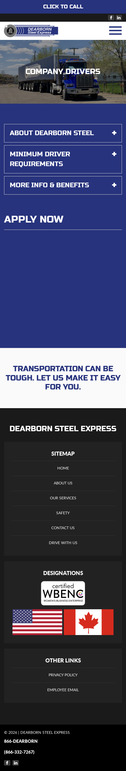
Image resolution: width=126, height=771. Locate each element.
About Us (63, 483)
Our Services (63, 498)
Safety (63, 513)
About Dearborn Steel (63, 133)
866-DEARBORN (20, 741)
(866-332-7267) (19, 752)
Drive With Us (63, 543)
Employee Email (63, 690)
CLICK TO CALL (63, 7)
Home (63, 468)
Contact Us (63, 528)
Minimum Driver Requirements (63, 159)
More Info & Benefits (63, 185)
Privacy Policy (63, 675)
